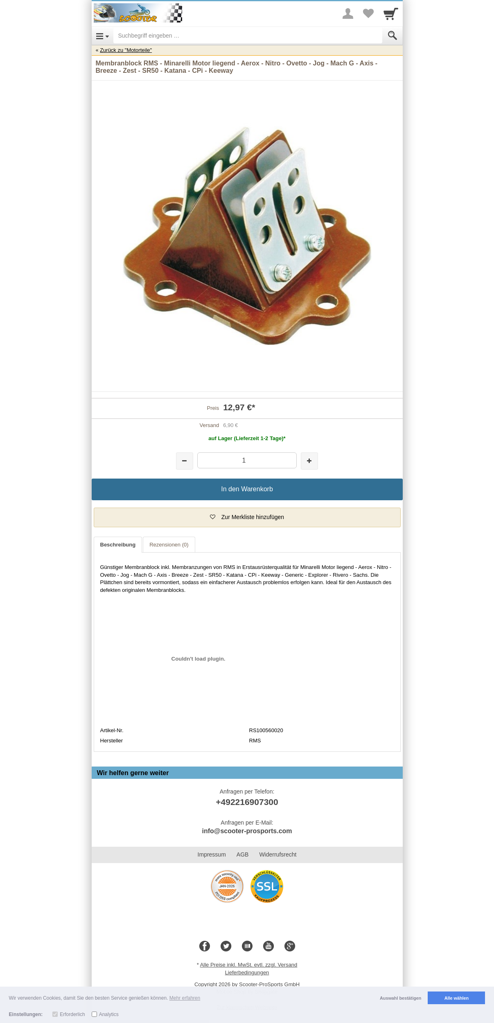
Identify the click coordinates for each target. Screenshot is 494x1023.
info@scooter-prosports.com (247, 830)
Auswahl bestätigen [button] (400, 998)
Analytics (109, 1014)
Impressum (212, 854)
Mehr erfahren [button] (184, 998)
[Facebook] (204, 946)
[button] (247, 517)
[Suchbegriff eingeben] (247, 35)
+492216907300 (247, 802)
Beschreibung (118, 545)
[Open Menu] (102, 35)
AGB (243, 854)
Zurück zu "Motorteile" (126, 50)
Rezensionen (168, 545)
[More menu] (347, 13)
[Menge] (247, 460)
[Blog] (247, 946)
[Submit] (392, 35)
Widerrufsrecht (277, 854)
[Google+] (289, 946)
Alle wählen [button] (456, 998)
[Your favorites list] (368, 13)
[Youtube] (268, 946)
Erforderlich (72, 1014)
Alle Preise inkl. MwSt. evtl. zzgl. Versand (249, 965)
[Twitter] (226, 946)
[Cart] (390, 13)
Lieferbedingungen (247, 972)
